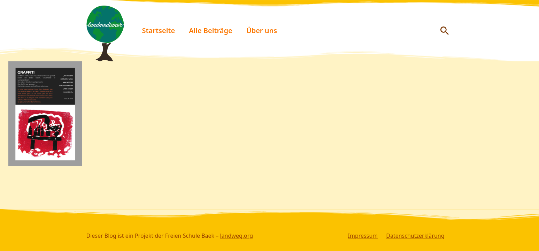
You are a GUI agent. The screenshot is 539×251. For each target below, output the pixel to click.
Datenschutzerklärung (415, 235)
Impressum (363, 235)
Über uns (261, 30)
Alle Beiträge (210, 30)
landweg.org (236, 235)
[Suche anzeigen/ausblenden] (444, 30)
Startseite (158, 30)
